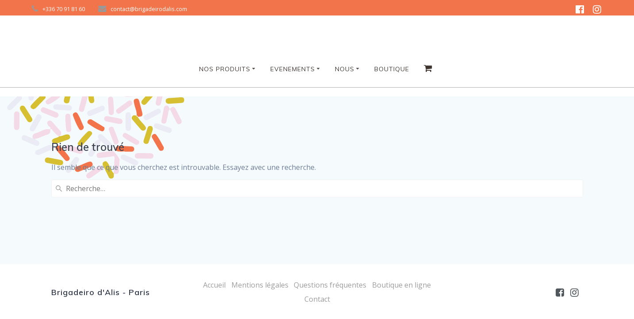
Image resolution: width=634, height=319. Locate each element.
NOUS (344, 69)
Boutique (391, 69)
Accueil (214, 285)
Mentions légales (259, 285)
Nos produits (224, 69)
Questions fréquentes (330, 285)
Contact (317, 299)
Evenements (292, 69)
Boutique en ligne (401, 285)
